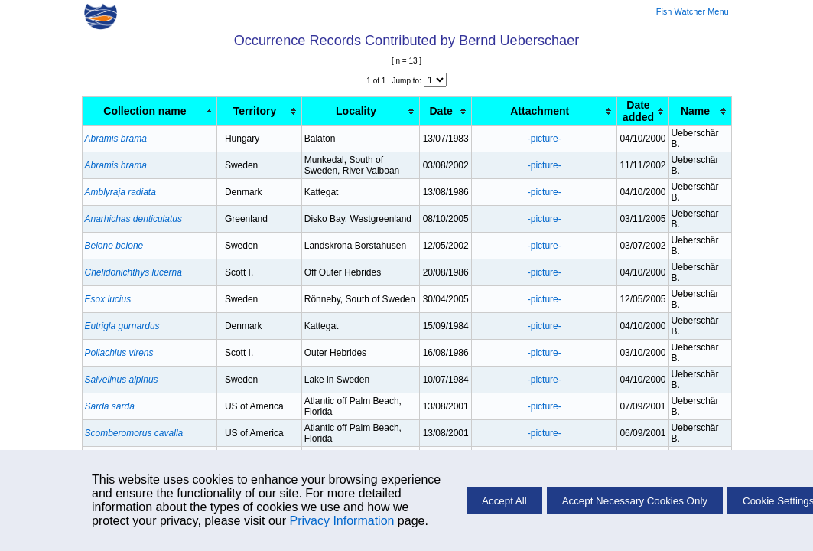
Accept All (504, 501)
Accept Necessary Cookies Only (634, 501)
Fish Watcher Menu (692, 11)
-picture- (544, 138)
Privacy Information (341, 520)
